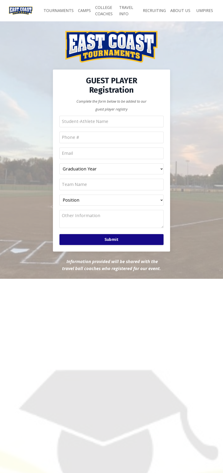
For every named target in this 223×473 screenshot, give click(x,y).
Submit (112, 239)
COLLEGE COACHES (104, 10)
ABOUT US (180, 10)
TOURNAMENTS (59, 10)
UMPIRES (204, 10)
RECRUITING (154, 10)
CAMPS (84, 10)
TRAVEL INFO (126, 10)
